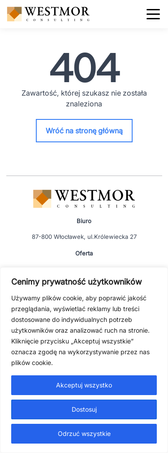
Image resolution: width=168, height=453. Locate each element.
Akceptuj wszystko (84, 385)
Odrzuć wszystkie (84, 433)
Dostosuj (84, 409)
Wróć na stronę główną (84, 130)
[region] (84, 360)
